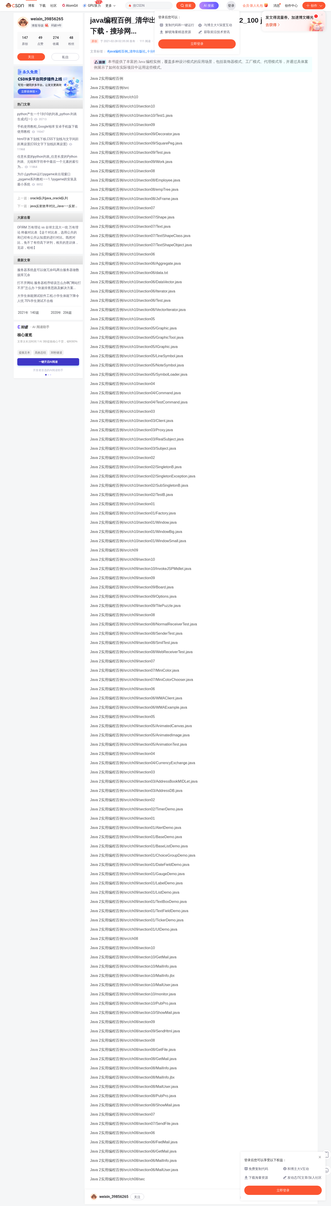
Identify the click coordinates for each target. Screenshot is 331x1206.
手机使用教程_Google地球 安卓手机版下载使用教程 (47, 129)
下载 (42, 5)
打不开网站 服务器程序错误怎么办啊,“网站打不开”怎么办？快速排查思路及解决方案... (49, 285)
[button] (45, 374)
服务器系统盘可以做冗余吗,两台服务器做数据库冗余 (48, 272)
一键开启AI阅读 (48, 361)
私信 (65, 57)
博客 (31, 5)
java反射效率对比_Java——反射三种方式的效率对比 (54, 206)
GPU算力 (92, 4)
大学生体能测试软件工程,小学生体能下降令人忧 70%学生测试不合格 (48, 298)
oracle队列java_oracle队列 (49, 198)
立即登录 (197, 44)
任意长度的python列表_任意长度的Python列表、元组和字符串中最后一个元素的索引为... (48, 162)
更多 (110, 5)
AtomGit (69, 5)
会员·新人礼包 (255, 5)
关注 (137, 1197)
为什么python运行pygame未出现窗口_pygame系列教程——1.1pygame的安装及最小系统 (47, 179)
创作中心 (291, 5)
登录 (231, 5)
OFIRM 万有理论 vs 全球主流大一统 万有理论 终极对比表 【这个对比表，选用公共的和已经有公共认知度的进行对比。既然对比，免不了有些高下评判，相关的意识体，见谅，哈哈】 (48, 237)
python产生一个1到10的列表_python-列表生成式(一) (47, 116)
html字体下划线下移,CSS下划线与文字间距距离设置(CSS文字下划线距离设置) (48, 144)
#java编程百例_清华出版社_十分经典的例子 (138, 51)
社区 (53, 5)
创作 (314, 5)
